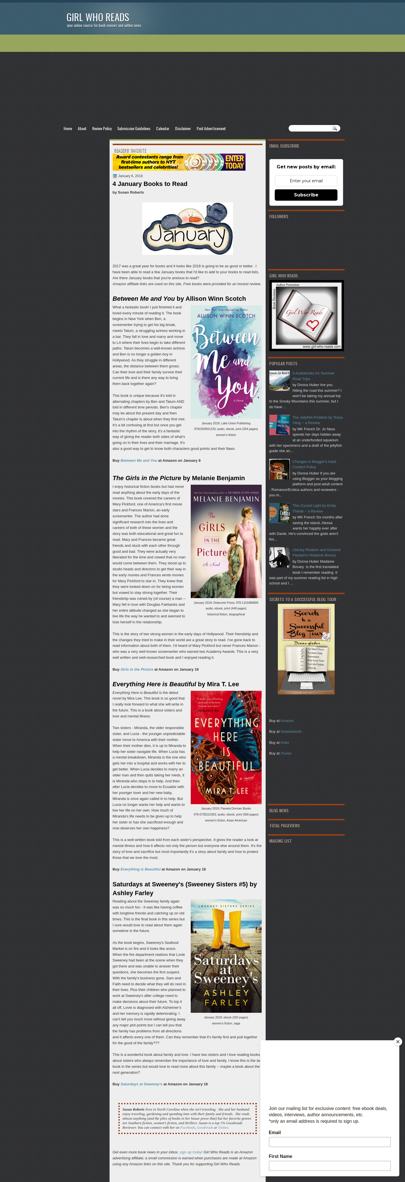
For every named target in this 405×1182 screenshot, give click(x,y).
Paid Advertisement (211, 128)
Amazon (287, 721)
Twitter (223, 1127)
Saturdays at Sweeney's (142, 1084)
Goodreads (205, 1127)
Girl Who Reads (97, 17)
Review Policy (102, 128)
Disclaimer (183, 128)
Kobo (285, 742)
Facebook (187, 1127)
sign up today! (191, 1152)
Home (68, 128)
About (82, 128)
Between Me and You (139, 460)
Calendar (162, 128)
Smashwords (291, 731)
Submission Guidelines (133, 128)
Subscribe (306, 195)
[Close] (398, 1041)
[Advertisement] (203, 79)
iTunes (286, 753)
